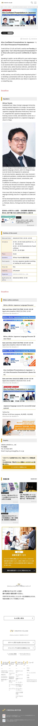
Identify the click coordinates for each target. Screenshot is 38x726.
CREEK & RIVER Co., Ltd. (20, 274)
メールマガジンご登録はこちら (19, 467)
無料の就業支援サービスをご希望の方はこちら (19, 570)
